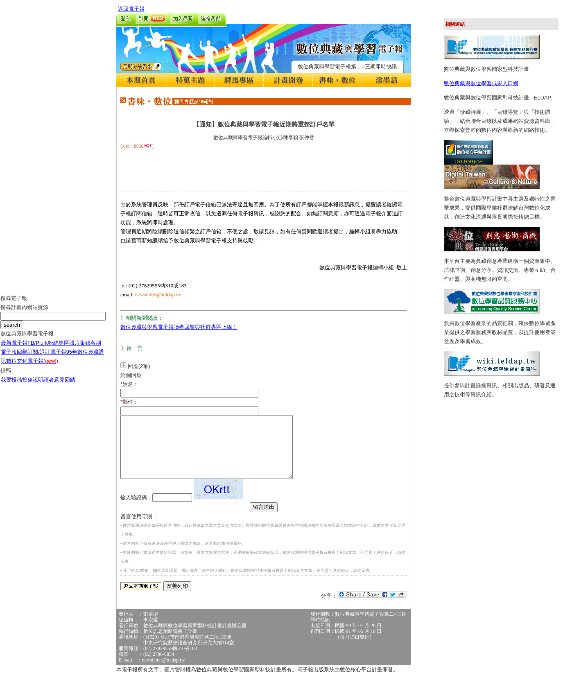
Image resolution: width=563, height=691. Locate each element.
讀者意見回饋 (59, 386)
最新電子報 (14, 349)
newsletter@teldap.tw (158, 294)
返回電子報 (131, 9)
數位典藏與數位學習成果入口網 (481, 83)
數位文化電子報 (32, 367)
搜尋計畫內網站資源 (24, 313)
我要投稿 (11, 386)
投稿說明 (32, 386)
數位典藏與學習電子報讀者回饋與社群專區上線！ (178, 327)
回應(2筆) (139, 366)
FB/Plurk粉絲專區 (48, 349)
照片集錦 (79, 349)
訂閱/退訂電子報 (46, 358)
